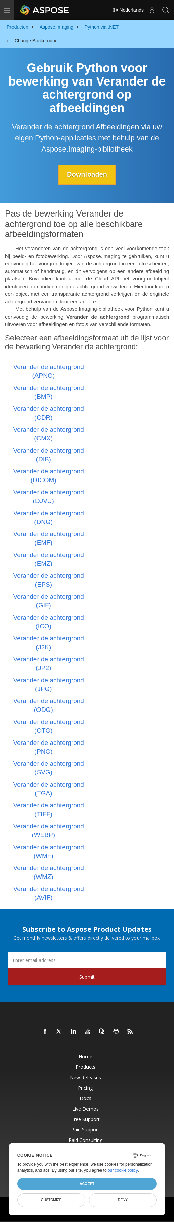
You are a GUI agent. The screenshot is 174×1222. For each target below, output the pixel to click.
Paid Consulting (85, 1140)
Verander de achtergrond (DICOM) (48, 476)
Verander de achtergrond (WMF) (48, 851)
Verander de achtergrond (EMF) (48, 538)
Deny (123, 1200)
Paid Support (85, 1129)
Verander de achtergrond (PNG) (48, 747)
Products (85, 1067)
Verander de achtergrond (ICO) (48, 622)
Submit (87, 976)
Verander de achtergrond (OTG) (48, 726)
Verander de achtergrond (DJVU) (48, 496)
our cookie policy (123, 1170)
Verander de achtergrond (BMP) (48, 392)
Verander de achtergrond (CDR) (48, 413)
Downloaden (87, 174)
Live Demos (85, 1108)
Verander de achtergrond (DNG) (48, 517)
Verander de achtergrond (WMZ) (48, 872)
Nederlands (128, 10)
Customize (51, 1200)
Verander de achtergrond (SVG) (48, 768)
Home (85, 1056)
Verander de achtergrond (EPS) (48, 580)
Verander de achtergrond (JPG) (48, 684)
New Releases (85, 1077)
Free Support (85, 1119)
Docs (85, 1098)
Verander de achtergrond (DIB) (48, 455)
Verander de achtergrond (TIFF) (48, 810)
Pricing (85, 1088)
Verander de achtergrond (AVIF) (48, 893)
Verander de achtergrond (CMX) (48, 434)
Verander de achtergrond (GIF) (48, 601)
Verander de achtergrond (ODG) (48, 705)
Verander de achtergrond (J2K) (48, 643)
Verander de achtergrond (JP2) (48, 663)
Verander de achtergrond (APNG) (48, 371)
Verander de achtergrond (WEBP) (48, 830)
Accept (87, 1184)
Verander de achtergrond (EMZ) (48, 559)
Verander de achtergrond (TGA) (48, 789)
